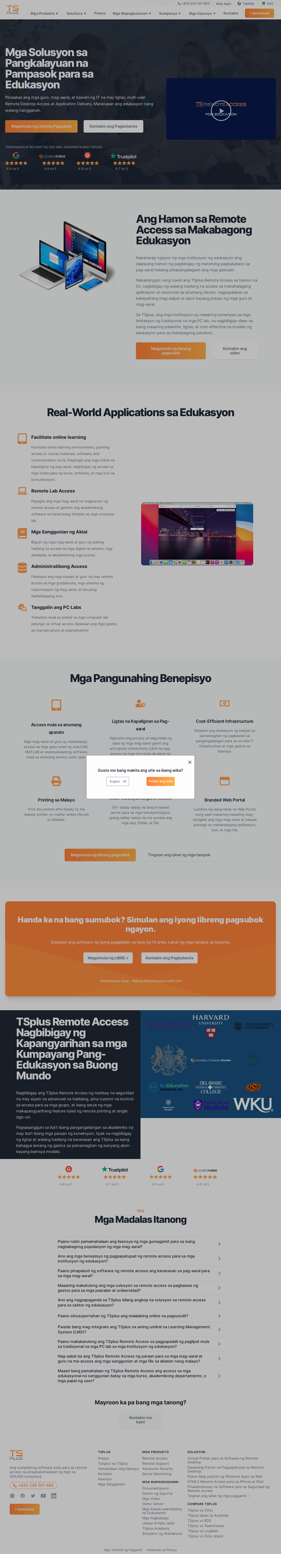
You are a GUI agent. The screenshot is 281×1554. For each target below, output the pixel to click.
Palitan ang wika (161, 781)
